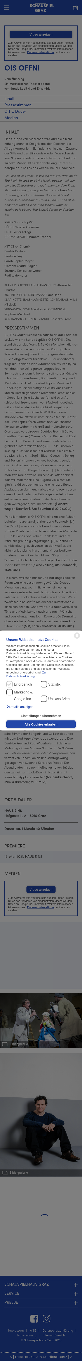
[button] (19, 706)
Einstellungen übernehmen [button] (41, 715)
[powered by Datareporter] (76, 638)
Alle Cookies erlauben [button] (40, 724)
